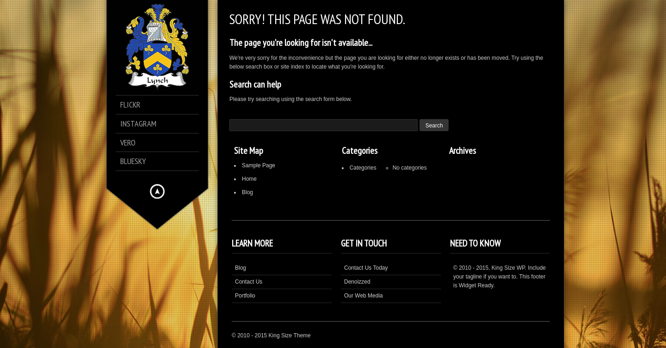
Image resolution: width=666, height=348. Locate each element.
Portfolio (245, 295)
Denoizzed (357, 281)
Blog (247, 192)
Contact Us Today (366, 268)
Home (249, 179)
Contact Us (248, 281)
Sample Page (258, 165)
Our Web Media (363, 295)
